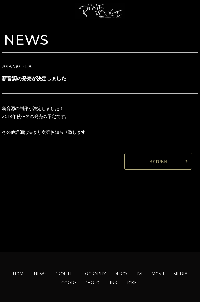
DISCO (120, 273)
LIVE (139, 273)
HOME (19, 273)
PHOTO (92, 282)
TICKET (132, 282)
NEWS (40, 273)
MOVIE (159, 273)
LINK (112, 282)
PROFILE (63, 273)
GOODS (69, 282)
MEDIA (180, 273)
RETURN (158, 161)
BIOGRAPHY (93, 273)
